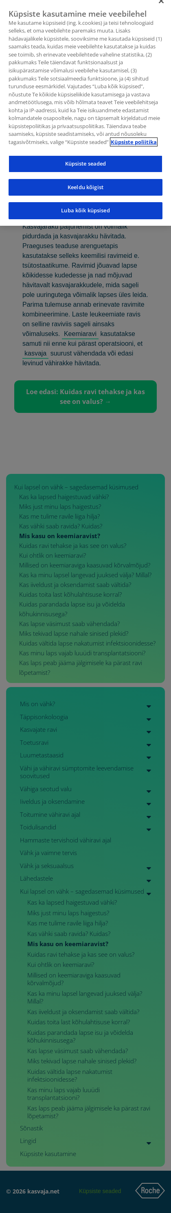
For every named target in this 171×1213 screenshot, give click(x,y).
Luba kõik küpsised (85, 203)
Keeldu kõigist (85, 180)
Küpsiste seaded (85, 157)
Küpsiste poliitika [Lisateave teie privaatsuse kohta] (134, 135)
